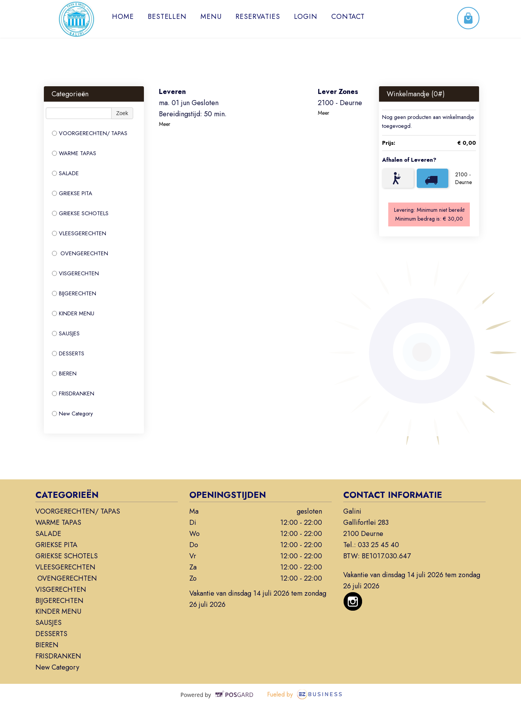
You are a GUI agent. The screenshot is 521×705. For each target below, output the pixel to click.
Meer (164, 124)
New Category (72, 413)
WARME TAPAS (74, 153)
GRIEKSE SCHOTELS (80, 213)
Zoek (122, 113)
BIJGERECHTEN (74, 293)
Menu (211, 17)
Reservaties (257, 17)
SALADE (65, 173)
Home (123, 17)
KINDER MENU (73, 313)
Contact (348, 17)
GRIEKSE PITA (72, 193)
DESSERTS (68, 353)
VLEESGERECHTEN (79, 233)
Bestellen (167, 17)
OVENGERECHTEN (80, 253)
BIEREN (64, 373)
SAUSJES (66, 333)
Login (305, 17)
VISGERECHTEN (75, 273)
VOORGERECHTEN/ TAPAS (89, 133)
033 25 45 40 (378, 545)
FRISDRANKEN (73, 393)
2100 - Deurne (463, 178)
